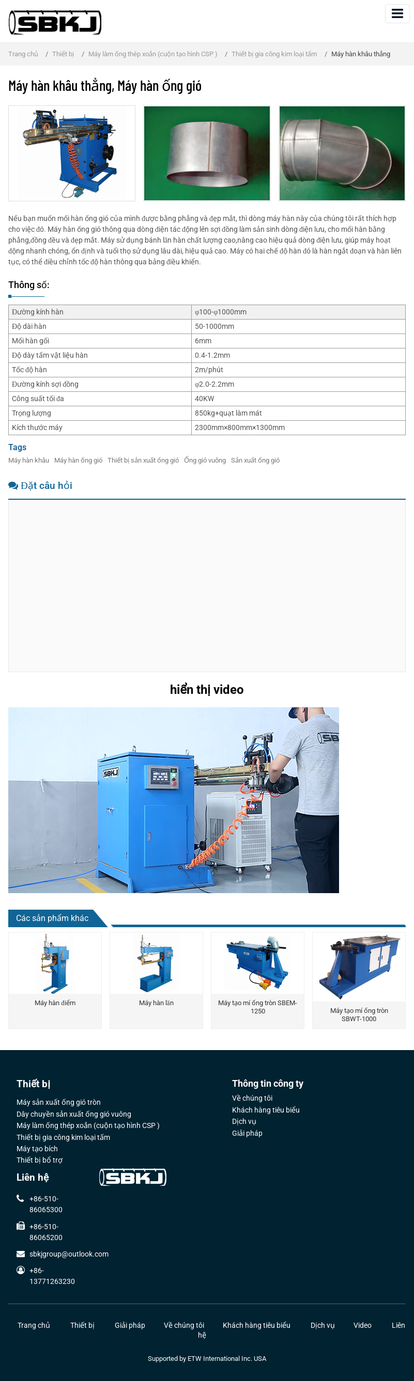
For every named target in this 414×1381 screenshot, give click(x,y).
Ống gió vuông (205, 460)
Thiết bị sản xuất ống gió (143, 460)
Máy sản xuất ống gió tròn (59, 1103)
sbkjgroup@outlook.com (69, 1254)
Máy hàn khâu (28, 460)
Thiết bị (63, 54)
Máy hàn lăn (156, 1003)
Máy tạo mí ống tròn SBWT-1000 (359, 1015)
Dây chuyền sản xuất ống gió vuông (74, 1114)
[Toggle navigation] (397, 13)
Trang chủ (23, 54)
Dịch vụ (244, 1122)
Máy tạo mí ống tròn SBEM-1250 (257, 1007)
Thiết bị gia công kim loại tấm (274, 54)
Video (363, 1325)
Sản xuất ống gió (255, 460)
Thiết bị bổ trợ (40, 1160)
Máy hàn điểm (55, 1003)
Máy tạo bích (37, 1149)
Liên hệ (33, 1177)
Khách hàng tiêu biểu (266, 1110)
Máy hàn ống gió (78, 460)
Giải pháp (247, 1134)
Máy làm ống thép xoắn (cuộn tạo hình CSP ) (153, 54)
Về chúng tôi (252, 1098)
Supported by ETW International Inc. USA (207, 1358)
